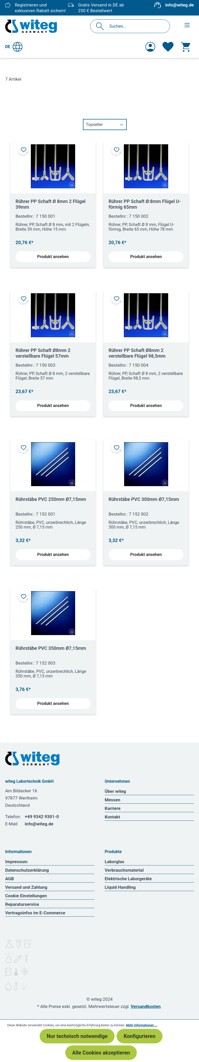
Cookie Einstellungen (26, 895)
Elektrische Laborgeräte (128, 878)
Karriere (112, 808)
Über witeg (115, 791)
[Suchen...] (136, 26)
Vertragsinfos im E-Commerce (35, 912)
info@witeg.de (179, 4)
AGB (9, 878)
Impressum (16, 861)
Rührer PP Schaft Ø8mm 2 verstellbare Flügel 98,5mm (137, 353)
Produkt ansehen (53, 256)
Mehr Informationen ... (141, 1025)
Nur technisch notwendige (77, 1036)
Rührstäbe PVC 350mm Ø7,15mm (51, 648)
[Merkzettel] (168, 47)
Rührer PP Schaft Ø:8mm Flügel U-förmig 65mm (145, 204)
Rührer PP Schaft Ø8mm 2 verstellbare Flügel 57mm (43, 353)
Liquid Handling (120, 887)
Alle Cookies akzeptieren (101, 1053)
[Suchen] (101, 26)
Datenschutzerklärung (27, 870)
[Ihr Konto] (150, 47)
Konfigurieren (139, 1036)
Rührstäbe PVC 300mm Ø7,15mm (144, 499)
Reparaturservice (22, 904)
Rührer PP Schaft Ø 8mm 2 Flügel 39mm (51, 204)
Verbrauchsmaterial (124, 870)
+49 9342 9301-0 (42, 816)
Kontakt (112, 816)
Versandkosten (146, 1006)
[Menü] (187, 25)
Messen (112, 799)
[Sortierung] (105, 124)
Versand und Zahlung (26, 887)
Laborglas (114, 861)
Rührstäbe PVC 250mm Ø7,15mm (51, 499)
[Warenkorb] (185, 47)
